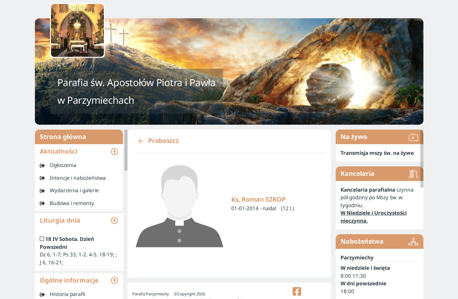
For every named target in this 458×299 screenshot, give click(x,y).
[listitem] (79, 165)
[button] (79, 151)
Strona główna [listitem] (79, 137)
